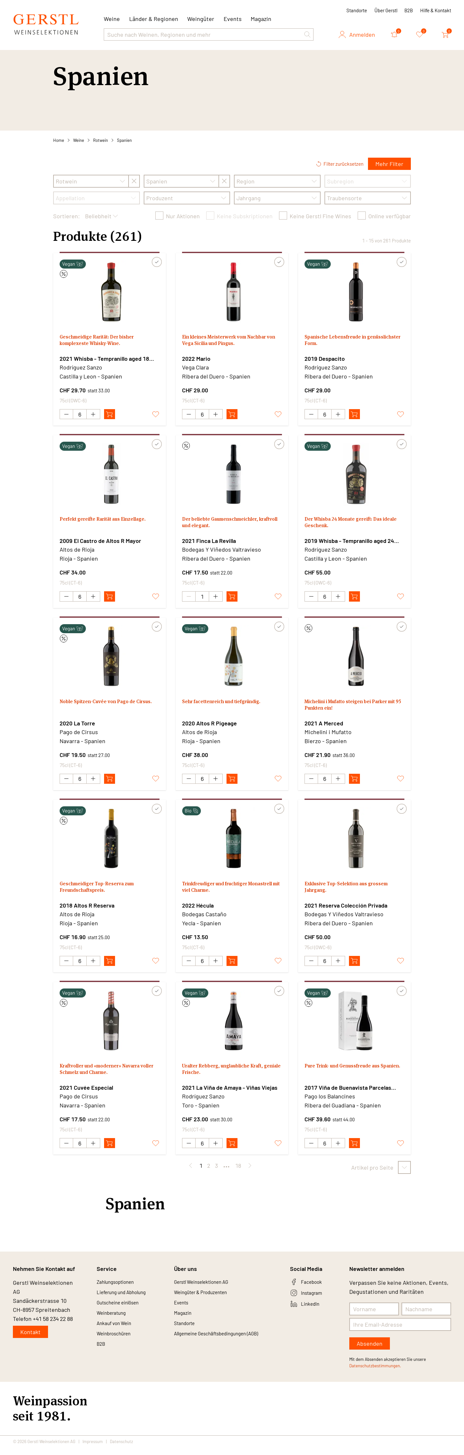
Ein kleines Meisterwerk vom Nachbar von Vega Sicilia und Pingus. (231, 342)
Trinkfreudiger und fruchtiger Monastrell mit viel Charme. (222, 893)
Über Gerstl (385, 10)
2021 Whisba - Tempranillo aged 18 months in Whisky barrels (104, 359)
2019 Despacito (324, 358)
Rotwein (100, 140)
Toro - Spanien (200, 1111)
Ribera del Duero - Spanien (216, 376)
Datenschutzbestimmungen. (375, 1373)
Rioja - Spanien (79, 560)
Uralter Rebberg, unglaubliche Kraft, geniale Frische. (231, 1077)
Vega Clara (195, 367)
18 (238, 1173)
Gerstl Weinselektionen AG (208, 1290)
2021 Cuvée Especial (86, 1093)
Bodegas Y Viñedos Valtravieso (221, 551)
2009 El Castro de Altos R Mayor (100, 542)
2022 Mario (196, 358)
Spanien (124, 140)
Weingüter (200, 18)
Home (58, 140)
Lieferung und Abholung (127, 1301)
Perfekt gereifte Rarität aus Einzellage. (96, 526)
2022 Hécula (198, 909)
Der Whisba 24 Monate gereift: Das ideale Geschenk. (350, 526)
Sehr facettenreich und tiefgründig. (229, 705)
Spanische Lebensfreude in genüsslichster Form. (340, 342)
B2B (408, 10)
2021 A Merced (323, 726)
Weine (78, 140)
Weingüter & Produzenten (207, 1301)
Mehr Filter (389, 163)
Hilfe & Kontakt (435, 10)
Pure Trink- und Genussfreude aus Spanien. (350, 1077)
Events (233, 18)
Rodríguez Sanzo (81, 367)
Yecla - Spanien (201, 927)
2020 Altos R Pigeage (209, 726)
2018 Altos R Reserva (87, 909)
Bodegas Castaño (204, 918)
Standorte (356, 10)
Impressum (92, 1449)
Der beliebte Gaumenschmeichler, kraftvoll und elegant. (228, 526)
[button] (307, 34)
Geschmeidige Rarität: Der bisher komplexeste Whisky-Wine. (104, 342)
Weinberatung (115, 1325)
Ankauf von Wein (118, 1336)
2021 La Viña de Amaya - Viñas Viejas (229, 1093)
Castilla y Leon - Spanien (91, 376)
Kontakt (30, 1339)
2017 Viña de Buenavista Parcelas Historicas (347, 1094)
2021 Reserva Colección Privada (345, 909)
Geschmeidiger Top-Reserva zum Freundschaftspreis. (104, 893)
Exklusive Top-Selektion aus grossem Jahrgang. (342, 893)
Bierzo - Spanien (325, 743)
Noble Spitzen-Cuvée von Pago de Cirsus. (105, 709)
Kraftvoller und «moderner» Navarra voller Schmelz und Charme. (110, 1077)
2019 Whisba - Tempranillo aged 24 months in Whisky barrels (349, 542)
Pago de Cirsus (79, 734)
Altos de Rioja (77, 551)
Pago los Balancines (329, 1102)
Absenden (369, 1351)
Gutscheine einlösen (123, 1313)
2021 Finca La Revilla (209, 542)
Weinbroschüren (118, 1348)
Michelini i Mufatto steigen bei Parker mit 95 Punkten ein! (344, 709)
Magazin (261, 18)
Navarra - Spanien (82, 743)
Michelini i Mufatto (328, 734)
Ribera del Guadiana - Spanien (342, 1111)
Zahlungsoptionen (120, 1290)
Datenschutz (121, 1449)
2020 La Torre (77, 726)
